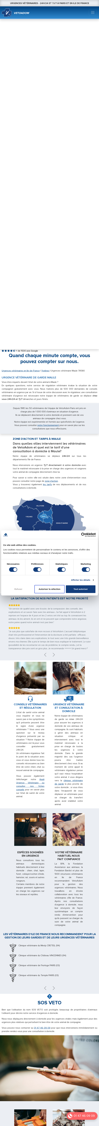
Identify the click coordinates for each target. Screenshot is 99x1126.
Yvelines (45, 370)
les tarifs (47, 484)
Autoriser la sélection (49, 589)
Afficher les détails (80, 580)
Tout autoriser (81, 589)
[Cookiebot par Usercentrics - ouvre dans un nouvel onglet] (83, 535)
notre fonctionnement (48, 425)
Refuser (18, 589)
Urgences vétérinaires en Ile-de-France (21, 370)
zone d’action (51, 481)
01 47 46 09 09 (84, 1116)
